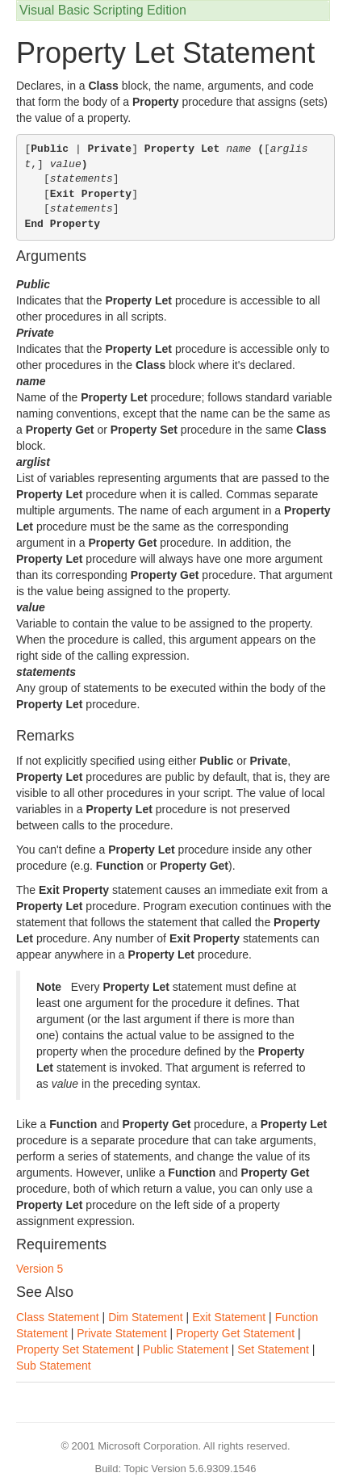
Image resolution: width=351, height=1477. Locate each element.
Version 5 (39, 1268)
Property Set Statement (75, 1349)
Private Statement (121, 1333)
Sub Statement (53, 1365)
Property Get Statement (235, 1333)
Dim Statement (145, 1317)
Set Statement (273, 1349)
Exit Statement (228, 1317)
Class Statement (57, 1317)
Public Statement (185, 1349)
